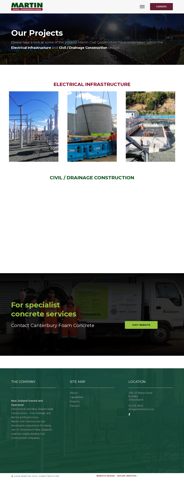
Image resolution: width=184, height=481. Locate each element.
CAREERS (161, 6)
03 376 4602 (135, 406)
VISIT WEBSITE (141, 325)
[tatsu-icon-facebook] (129, 414)
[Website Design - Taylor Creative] (117, 476)
